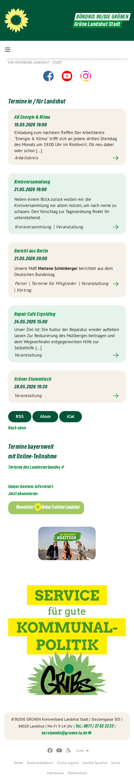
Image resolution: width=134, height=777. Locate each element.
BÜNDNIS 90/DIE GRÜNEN (102, 17)
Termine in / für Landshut (37, 101)
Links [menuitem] (80, 750)
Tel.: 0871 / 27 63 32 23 (95, 726)
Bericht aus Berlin (31, 251)
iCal (70, 416)
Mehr (67, 158)
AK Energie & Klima (32, 117)
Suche (115, 762)
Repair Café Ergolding (35, 314)
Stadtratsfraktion (40, 762)
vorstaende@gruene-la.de (64, 732)
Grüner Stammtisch (32, 379)
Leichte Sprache (95, 762)
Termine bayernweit (31, 446)
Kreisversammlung (32, 182)
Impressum (55, 773)
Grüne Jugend (68, 762)
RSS (20, 416)
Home (18, 762)
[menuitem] (18, 762)
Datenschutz (77, 773)
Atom (45, 416)
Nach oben (17, 427)
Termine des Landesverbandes (34, 467)
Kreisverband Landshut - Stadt (35, 62)
